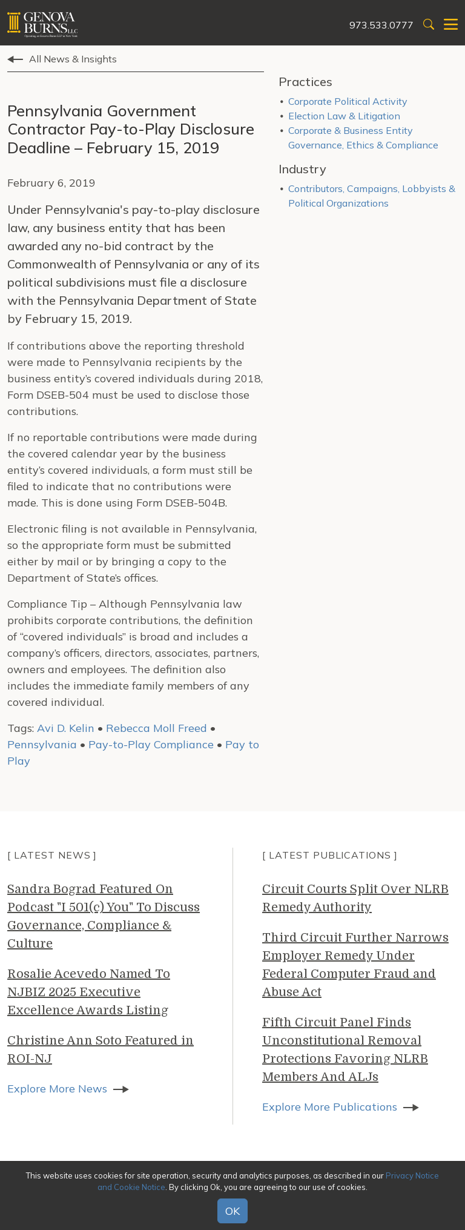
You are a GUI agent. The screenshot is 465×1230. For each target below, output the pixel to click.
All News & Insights (73, 59)
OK (232, 1211)
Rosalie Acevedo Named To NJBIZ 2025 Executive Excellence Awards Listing (88, 992)
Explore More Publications (329, 1107)
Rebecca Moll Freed (156, 728)
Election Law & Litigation (344, 116)
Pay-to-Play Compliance (151, 744)
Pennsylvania (42, 744)
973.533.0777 (381, 25)
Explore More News (57, 1088)
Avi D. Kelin (65, 728)
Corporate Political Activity (347, 101)
